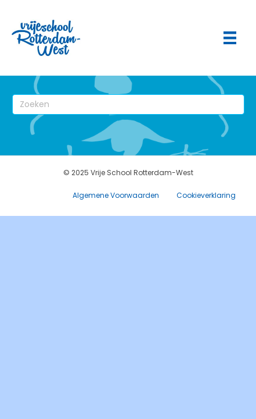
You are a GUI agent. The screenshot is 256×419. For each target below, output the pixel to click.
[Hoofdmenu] (229, 37)
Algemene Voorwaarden (116, 195)
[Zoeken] (128, 104)
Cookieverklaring (206, 195)
